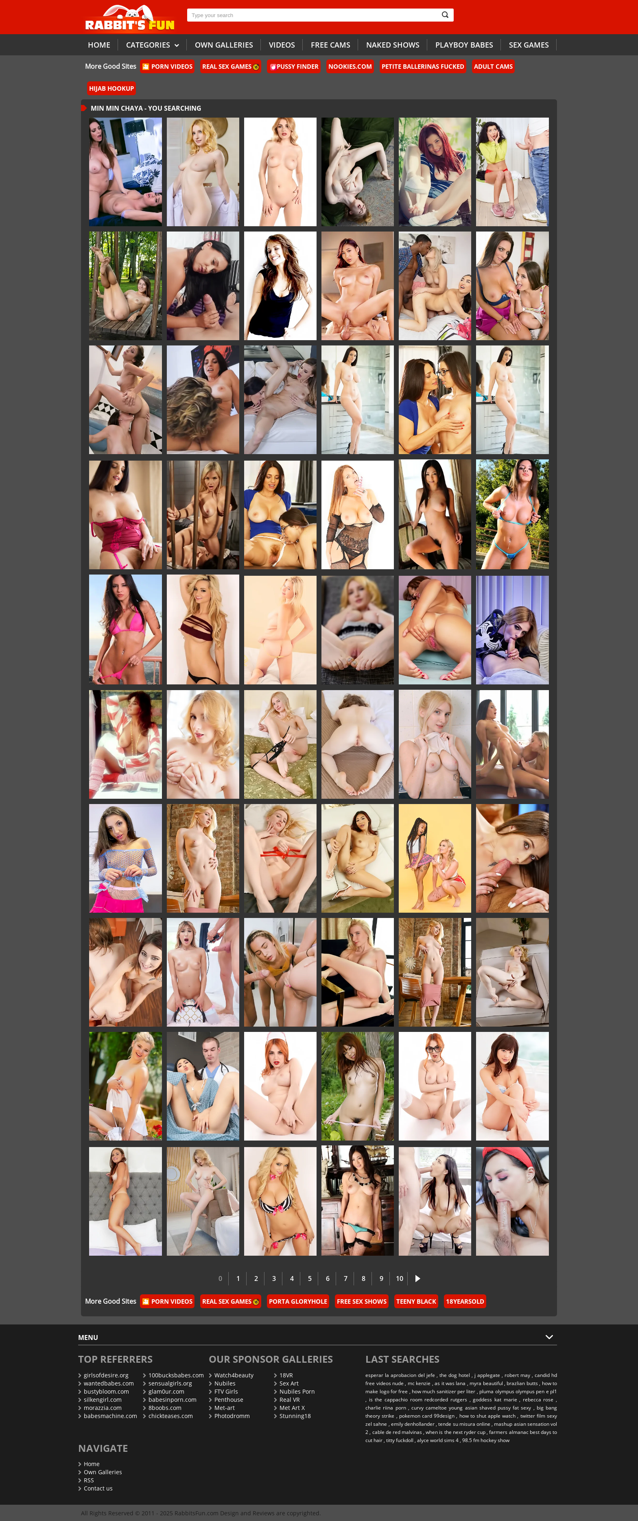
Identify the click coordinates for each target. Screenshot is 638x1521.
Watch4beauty (231, 1375)
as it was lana (450, 1383)
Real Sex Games (230, 66)
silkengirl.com (100, 1399)
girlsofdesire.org (103, 1375)
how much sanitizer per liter (443, 1391)
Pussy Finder (294, 66)
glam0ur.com (163, 1391)
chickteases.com (168, 1416)
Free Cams (330, 45)
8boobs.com (162, 1408)
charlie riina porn (385, 1407)
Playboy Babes (464, 45)
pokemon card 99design (426, 1415)
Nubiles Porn (294, 1391)
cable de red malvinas (397, 1432)
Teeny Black (416, 1301)
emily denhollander (413, 1423)
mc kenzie (419, 1383)
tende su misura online (464, 1423)
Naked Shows (393, 45)
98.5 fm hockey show (485, 1440)
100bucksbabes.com (173, 1375)
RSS (86, 1480)
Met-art (222, 1408)
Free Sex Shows (362, 1301)
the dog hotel (454, 1375)
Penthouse (226, 1399)
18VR (283, 1375)
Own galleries (224, 45)
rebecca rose (538, 1399)
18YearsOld (465, 1301)
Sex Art (286, 1383)
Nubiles (222, 1383)
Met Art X (289, 1408)
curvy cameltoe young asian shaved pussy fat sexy (471, 1407)
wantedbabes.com (106, 1383)
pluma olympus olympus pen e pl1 (518, 1391)
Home (99, 45)
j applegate (487, 1375)
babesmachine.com (107, 1416)
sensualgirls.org (167, 1383)
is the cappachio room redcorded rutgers (418, 1399)
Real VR (287, 1399)
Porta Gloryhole (298, 1301)
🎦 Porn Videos (167, 66)
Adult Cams (493, 66)
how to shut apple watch (487, 1415)
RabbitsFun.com (196, 1513)
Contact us (95, 1488)
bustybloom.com (103, 1391)
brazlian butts (522, 1383)
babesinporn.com (170, 1399)
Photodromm (229, 1416)
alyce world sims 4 (438, 1440)
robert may (517, 1375)
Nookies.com (350, 66)
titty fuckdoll (399, 1440)
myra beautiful (486, 1383)
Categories (152, 44)
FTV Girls (223, 1391)
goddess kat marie (495, 1399)
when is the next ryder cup (455, 1432)
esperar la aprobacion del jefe (400, 1375)
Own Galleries (100, 1472)
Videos (282, 45)
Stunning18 (292, 1416)
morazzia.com (100, 1408)
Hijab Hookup (111, 88)
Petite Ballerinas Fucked (423, 66)
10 (399, 1278)
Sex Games (529, 45)
